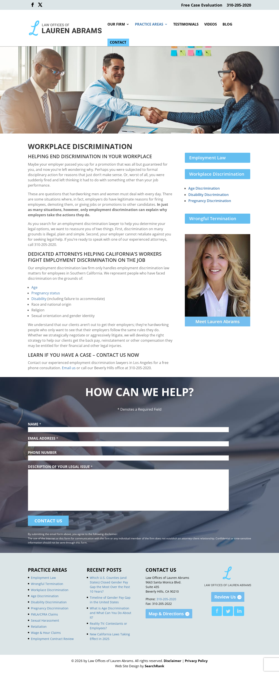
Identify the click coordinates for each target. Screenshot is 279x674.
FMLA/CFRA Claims (44, 614)
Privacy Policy (196, 661)
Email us (69, 367)
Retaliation (39, 626)
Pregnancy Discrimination (209, 200)
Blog (227, 25)
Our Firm (116, 25)
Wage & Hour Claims (46, 633)
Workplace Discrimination (216, 174)
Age (34, 287)
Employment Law (207, 158)
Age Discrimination (204, 188)
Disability (38, 298)
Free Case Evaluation (201, 5)
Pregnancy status (45, 293)
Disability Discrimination (208, 194)
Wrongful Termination (212, 218)
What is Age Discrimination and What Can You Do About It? (110, 612)
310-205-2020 (239, 5)
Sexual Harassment (45, 620)
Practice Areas (149, 25)
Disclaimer (172, 661)
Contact (118, 43)
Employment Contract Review (52, 639)
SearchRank (154, 666)
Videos (210, 25)
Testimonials (186, 25)
